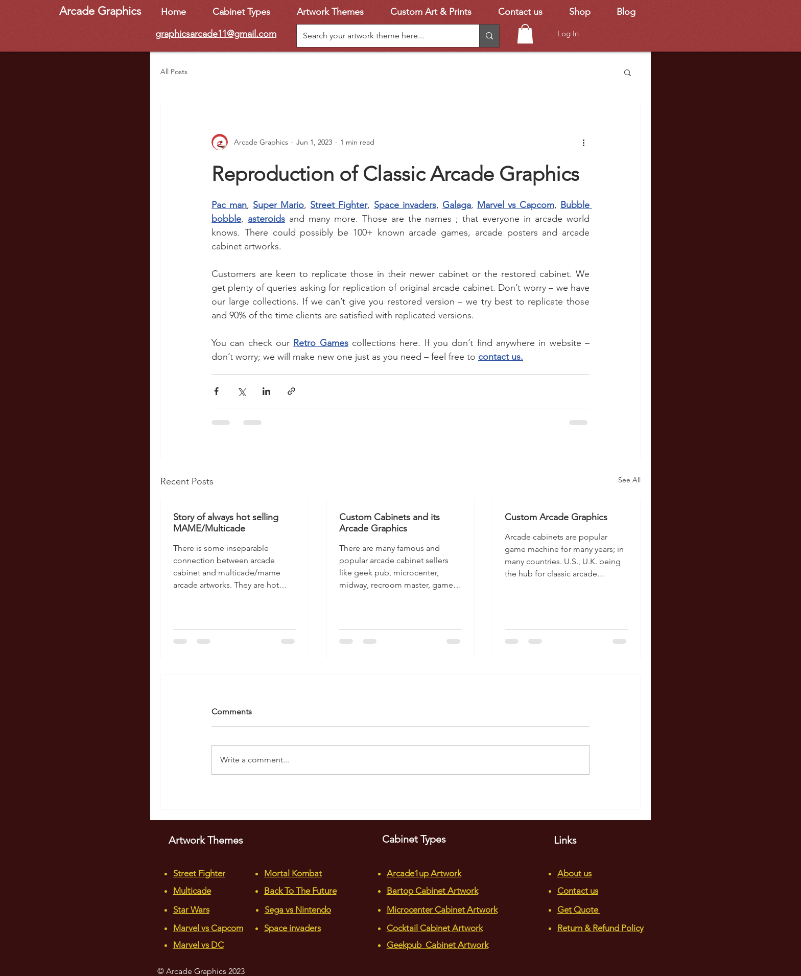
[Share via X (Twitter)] (241, 391)
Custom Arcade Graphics (556, 517)
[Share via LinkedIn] (266, 391)
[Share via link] (291, 391)
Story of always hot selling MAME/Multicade (225, 523)
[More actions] (583, 142)
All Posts (173, 71)
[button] (525, 33)
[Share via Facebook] (216, 391)
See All (629, 479)
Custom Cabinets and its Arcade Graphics (389, 523)
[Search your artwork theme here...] (380, 36)
